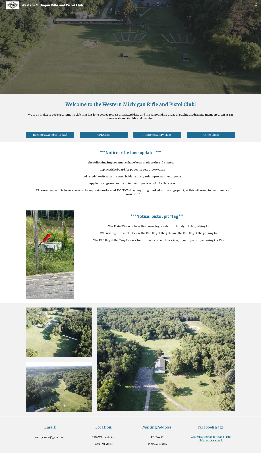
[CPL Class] (104, 134)
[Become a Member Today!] (50, 134)
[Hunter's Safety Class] (157, 134)
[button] (256, 5)
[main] (130, 104)
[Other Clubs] (211, 134)
